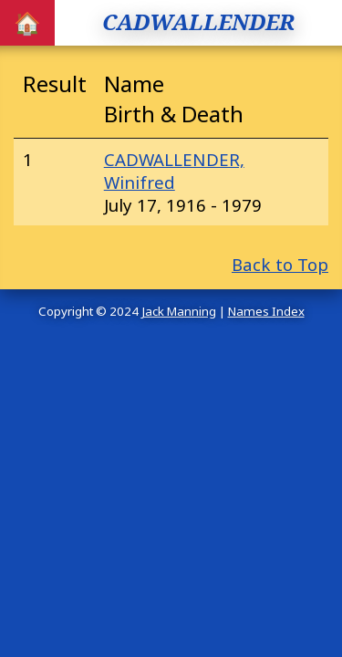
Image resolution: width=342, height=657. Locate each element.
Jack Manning (178, 311)
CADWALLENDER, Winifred (174, 170)
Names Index (266, 311)
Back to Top (280, 264)
